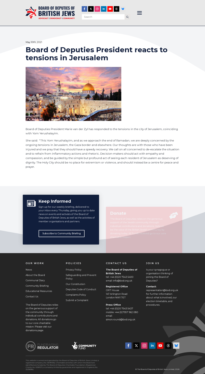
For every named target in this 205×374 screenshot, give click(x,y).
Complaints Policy (76, 294)
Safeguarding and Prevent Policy (81, 277)
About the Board (35, 275)
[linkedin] (103, 9)
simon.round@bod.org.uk (120, 319)
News (29, 269)
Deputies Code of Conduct (81, 289)
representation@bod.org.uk (162, 290)
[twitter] (91, 9)
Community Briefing (37, 285)
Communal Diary (35, 280)
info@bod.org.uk (122, 280)
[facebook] (84, 9)
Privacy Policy (73, 269)
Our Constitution (75, 284)
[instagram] (97, 9)
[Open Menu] (139, 13)
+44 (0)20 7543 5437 (121, 308)
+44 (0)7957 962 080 (126, 312)
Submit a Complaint (77, 300)
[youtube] (110, 9)
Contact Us (32, 296)
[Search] (127, 17)
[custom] (116, 9)
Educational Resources (39, 291)
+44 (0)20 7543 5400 (121, 277)
